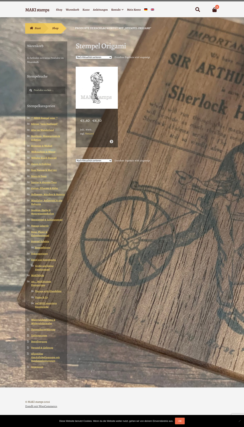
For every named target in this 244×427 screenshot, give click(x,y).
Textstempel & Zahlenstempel (47, 219)
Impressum (37, 367)
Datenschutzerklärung (43, 329)
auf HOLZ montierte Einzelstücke (46, 305)
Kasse (86, 10)
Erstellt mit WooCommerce (41, 406)
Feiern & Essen (39, 176)
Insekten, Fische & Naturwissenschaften (42, 211)
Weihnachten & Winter (43, 151)
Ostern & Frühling (41, 164)
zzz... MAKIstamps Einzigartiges (41, 283)
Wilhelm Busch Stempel (44, 158)
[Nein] (239, 421)
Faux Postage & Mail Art (44, 170)
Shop (59, 10)
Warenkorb (72, 10)
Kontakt (116, 10)
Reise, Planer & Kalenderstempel (40, 233)
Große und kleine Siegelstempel (44, 267)
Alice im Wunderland (42, 130)
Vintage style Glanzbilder (48, 291)
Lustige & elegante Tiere (44, 182)
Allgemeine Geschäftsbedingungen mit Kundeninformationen (45, 357)
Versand (89, 129)
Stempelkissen (42, 247)
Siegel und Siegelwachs (43, 259)
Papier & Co (41, 297)
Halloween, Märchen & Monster (48, 194)
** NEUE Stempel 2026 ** (44, 118)
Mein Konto (134, 10)
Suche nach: (197, 9)
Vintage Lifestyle (40, 226)
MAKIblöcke (37, 275)
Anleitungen (100, 10)
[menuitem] (145, 10)
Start (38, 28)
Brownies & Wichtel (41, 146)
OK (179, 421)
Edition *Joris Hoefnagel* (44, 124)
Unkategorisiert (39, 253)
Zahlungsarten (39, 335)
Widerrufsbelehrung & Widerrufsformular (43, 321)
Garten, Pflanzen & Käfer (44, 188)
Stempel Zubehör (40, 241)
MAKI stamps (37, 10)
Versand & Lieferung (42, 347)
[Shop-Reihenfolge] (94, 57)
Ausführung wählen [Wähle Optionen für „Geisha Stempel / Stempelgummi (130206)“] (111, 137)
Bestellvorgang (39, 341)
